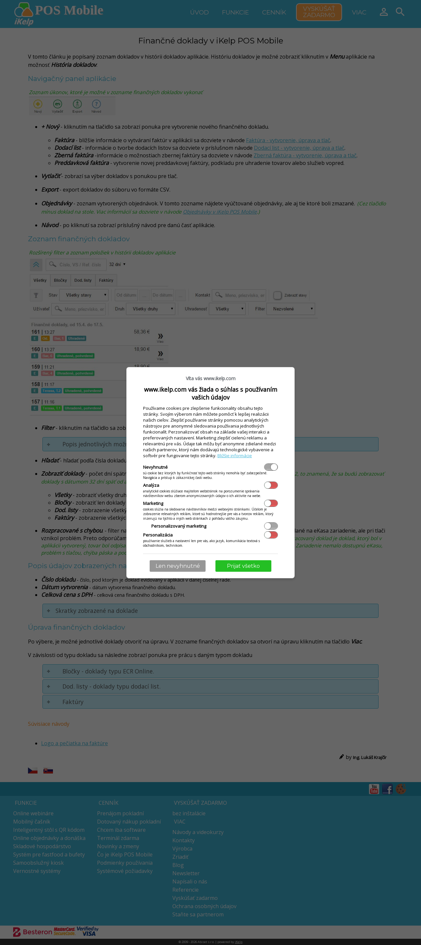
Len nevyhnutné (178, 566)
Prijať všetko (243, 566)
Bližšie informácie (234, 456)
